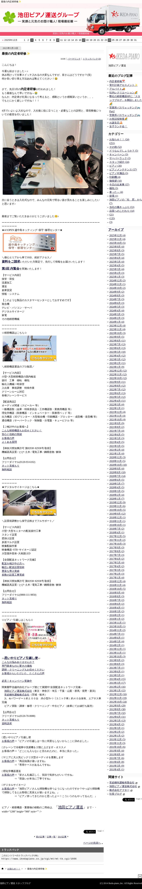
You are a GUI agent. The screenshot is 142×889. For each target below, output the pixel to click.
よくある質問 (9, 442)
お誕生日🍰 (115, 122)
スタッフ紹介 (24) (119, 162)
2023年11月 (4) (117, 329)
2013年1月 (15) (117, 690)
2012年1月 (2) (116, 735)
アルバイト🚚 (117, 89)
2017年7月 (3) (116, 555)
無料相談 (7, 469)
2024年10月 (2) (117, 288)
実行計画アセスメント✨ (123, 85)
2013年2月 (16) (117, 686)
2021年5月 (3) (116, 438)
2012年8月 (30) (117, 709)
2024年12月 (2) (117, 280)
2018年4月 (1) (116, 532)
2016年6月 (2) (116, 604)
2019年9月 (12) (117, 513)
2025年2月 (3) (116, 273)
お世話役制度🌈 (118, 119)
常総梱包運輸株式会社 (16, 694)
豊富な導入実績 (10, 571)
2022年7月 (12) (117, 389)
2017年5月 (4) (116, 562)
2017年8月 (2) (116, 551)
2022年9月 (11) (117, 382)
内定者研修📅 (117, 81)
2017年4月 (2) (116, 566)
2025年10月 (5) (117, 243)
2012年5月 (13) (117, 720)
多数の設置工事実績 (13, 574)
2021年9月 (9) (116, 423)
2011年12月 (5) (117, 739)
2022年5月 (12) (117, 397)
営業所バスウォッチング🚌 (124, 115)
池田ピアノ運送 (70, 807)
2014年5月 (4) (116, 641)
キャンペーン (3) (118, 154)
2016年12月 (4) (117, 581)
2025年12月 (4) (117, 235)
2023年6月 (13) (117, 348)
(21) (111, 214)
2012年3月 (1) (116, 728)
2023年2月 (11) (117, 363)
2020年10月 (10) (118, 465)
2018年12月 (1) (117, 517)
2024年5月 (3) (116, 307)
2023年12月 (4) (117, 325)
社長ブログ (115, 794)
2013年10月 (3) (117, 656)
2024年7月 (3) (116, 299)
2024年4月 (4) (116, 310)
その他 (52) (115, 147)
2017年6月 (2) (116, 559)
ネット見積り (9, 598)
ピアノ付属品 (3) (118, 173)
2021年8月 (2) (116, 427)
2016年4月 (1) (116, 607)
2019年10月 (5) (117, 510)
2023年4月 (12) (117, 355)
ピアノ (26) (115, 165)
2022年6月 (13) (117, 393)
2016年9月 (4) (116, 592)
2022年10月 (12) (118, 378)
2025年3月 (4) (116, 269)
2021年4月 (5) (116, 442)
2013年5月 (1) (116, 675)
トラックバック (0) (92, 59)
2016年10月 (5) (117, 589)
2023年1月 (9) (116, 367)
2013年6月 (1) (116, 671)
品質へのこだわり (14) (121, 211)
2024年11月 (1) (117, 284)
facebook (76, 832)
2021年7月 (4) (116, 431)
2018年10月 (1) (117, 525)
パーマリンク (74, 59)
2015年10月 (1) (117, 626)
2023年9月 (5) (116, 337)
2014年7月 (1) (116, 634)
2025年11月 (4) (117, 239)
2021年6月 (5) (116, 434)
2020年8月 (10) (117, 472)
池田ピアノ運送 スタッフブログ (15, 883)
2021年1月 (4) (116, 453)
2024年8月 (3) (116, 295)
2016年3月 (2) (116, 611)
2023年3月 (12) (117, 359)
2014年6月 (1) (116, 637)
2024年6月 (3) (116, 303)
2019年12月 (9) (117, 502)
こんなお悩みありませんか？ (18, 662)
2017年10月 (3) (117, 543)
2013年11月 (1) (117, 652)
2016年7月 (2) (116, 600)
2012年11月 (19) (118, 698)
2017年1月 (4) (116, 577)
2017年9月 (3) (116, 547)
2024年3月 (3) (116, 314)
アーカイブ (116, 229)
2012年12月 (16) (118, 694)
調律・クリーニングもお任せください (23, 669)
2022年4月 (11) (117, 400)
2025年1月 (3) (116, 276)
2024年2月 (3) (116, 318)
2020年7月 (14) (117, 476)
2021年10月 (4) (117, 419)
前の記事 (40, 837)
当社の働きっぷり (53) (121, 207)
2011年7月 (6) (116, 758)
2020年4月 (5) (116, 487)
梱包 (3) (113, 188)
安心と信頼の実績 (12, 434)
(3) (110, 222)
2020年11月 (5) (117, 461)
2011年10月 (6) (117, 747)
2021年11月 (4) (117, 416)
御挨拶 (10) (115, 181)
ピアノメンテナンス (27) (123, 169)
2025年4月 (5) (116, 265)
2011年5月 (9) (116, 765)
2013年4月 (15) (117, 679)
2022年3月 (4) (116, 404)
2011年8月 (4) (116, 754)
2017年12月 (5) (117, 536)
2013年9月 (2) (116, 660)
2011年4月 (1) (116, 769)
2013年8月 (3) (116, 664)
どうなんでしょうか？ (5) (123, 150)
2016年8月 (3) (116, 596)
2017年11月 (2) (117, 540)
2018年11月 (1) (117, 521)
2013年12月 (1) (117, 649)
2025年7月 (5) (116, 254)
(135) (112, 218)
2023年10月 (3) (117, 333)
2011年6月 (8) (116, 762)
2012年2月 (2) (116, 732)
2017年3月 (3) (116, 570)
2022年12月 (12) (118, 370)
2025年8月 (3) (116, 250)
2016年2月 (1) (116, 615)
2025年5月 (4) (116, 261)
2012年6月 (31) (117, 717)
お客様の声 (8, 438)
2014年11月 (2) (117, 630)
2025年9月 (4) (116, 246)
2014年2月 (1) (116, 645)
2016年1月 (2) (116, 619)
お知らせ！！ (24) (119, 139)
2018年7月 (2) (116, 528)
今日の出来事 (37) (119, 184)
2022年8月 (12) (117, 385)
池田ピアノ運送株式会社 (18, 691)
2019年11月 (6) (117, 506)
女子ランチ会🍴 (118, 126)
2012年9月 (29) (117, 705)
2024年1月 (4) (116, 322)
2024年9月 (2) (116, 291)
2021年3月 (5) (116, 446)
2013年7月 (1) (116, 668)
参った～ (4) (116, 192)
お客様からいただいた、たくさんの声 (23, 673)
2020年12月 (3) (117, 457)
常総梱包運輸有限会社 (121, 782)
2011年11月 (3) (117, 743)
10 (57, 40)
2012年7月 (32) (117, 713)
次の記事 (62, 837)
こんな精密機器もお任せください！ (22, 430)
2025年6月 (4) (116, 258)
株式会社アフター (119, 790)
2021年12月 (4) (117, 412)
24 (109, 40)
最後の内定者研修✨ (16, 53)
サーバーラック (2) (120, 158)
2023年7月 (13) (117, 344)
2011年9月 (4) (116, 750)
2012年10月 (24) (118, 702)
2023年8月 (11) (117, 340)
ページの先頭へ (92, 843)
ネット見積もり (10, 465)
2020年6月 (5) (116, 480)
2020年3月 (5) (116, 491)
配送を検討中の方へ (13, 563)
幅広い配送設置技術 (13, 567)
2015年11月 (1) (117, 622)
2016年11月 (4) (117, 585)
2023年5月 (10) (117, 352)
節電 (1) (113, 196)
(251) (112, 143)
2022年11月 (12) (118, 374)
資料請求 (7, 723)
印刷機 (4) (114, 177)
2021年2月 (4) (116, 450)
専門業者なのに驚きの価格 (17, 666)
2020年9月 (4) (116, 468)
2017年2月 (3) (116, 574)
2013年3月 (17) (117, 683)
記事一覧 (51, 837)
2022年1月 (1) (116, 408)
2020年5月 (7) (116, 483)
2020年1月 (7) (116, 498)
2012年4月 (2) (116, 724)
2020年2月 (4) (116, 495)
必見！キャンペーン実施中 (17, 681)
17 (83, 40)
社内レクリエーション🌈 (123, 92)
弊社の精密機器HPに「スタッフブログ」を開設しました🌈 (125, 100)
